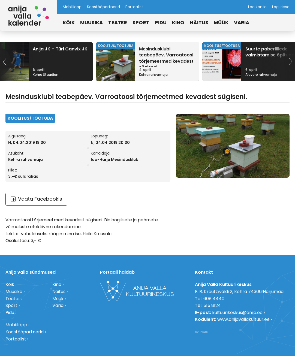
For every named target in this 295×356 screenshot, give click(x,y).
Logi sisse (281, 7)
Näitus (199, 22)
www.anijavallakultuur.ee (243, 319)
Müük (221, 22)
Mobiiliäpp (72, 7)
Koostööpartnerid (103, 7)
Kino (178, 22)
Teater (117, 22)
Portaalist (134, 7)
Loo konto (257, 7)
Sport (141, 22)
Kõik (69, 22)
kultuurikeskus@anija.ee (237, 312)
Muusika (91, 22)
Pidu (161, 22)
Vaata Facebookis (36, 198)
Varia (241, 22)
